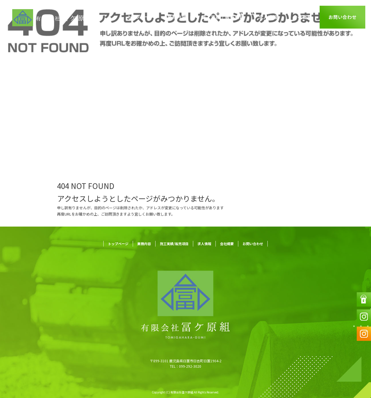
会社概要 (302, 17)
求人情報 (268, 17)
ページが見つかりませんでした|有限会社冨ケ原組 (52, 140)
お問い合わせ (342, 17)
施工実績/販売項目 (222, 17)
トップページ (141, 17)
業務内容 (177, 17)
